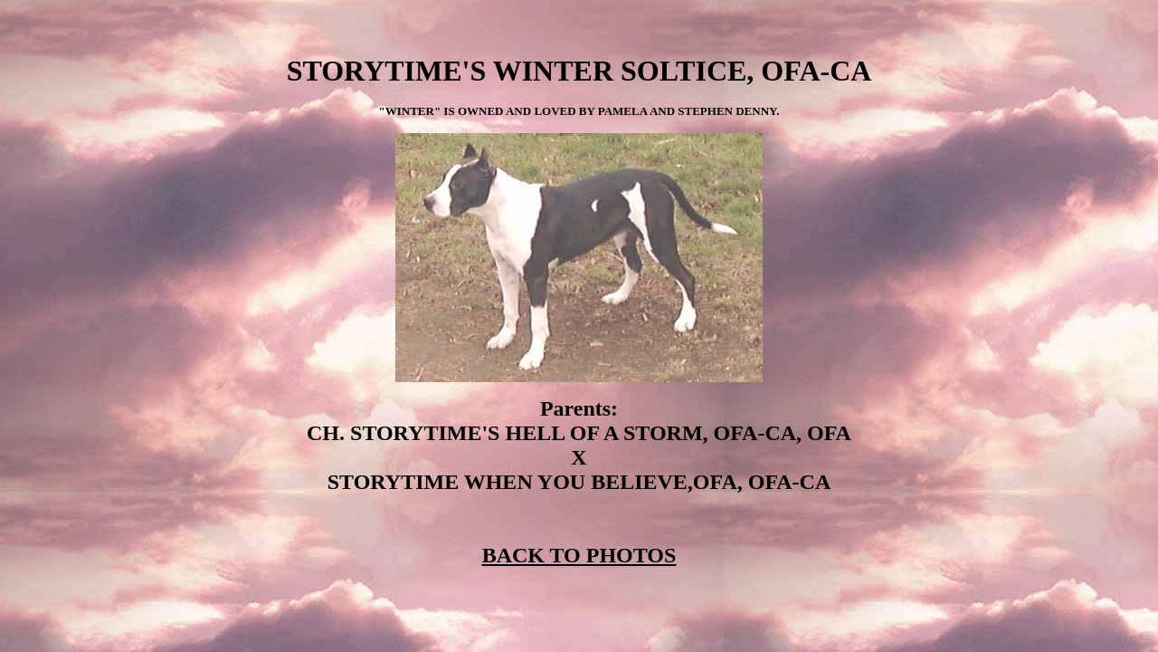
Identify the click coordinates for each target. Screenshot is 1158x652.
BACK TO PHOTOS (579, 555)
